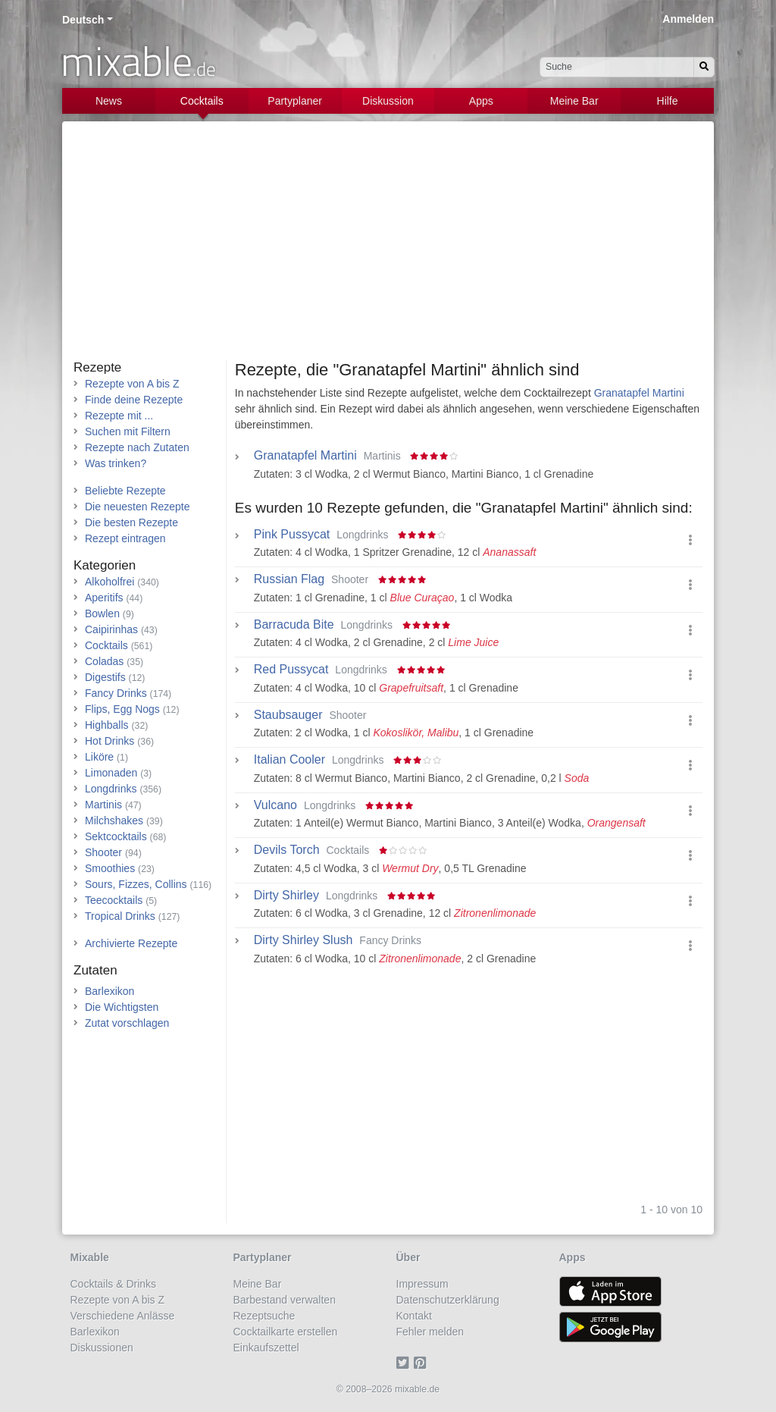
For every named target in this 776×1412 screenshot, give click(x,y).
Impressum (422, 1284)
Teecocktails (113, 900)
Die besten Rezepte (131, 522)
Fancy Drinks (116, 693)
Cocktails (202, 101)
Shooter (103, 852)
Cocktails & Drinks (113, 1284)
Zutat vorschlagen (127, 1023)
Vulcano (275, 805)
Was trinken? (115, 463)
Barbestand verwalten (284, 1300)
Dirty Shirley (286, 896)
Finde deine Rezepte (134, 400)
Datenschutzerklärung (447, 1300)
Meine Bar (574, 101)
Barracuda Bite (294, 625)
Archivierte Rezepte (131, 943)
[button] (690, 540)
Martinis (103, 805)
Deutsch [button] (83, 20)
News (108, 101)
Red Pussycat (291, 670)
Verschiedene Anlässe (122, 1316)
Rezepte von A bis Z (132, 384)
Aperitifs (104, 597)
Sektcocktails (116, 836)
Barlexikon (109, 991)
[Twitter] (405, 1363)
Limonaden (111, 773)
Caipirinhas (111, 629)
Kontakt (414, 1316)
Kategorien (105, 565)
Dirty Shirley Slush (303, 940)
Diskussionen (101, 1347)
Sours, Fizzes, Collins (136, 884)
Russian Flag (289, 579)
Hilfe (667, 101)
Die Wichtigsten (121, 1007)
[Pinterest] (422, 1363)
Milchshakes (114, 820)
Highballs (107, 725)
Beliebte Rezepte (125, 491)
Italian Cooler (289, 760)
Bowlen (102, 613)
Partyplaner (295, 101)
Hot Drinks (109, 741)
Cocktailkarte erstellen (285, 1332)
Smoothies (110, 868)
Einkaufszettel (266, 1347)
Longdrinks (111, 789)
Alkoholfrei (109, 582)
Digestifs (105, 677)
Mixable (89, 1257)
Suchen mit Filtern (128, 431)
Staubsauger (288, 715)
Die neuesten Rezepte (137, 506)
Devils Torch (287, 850)
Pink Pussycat (292, 535)
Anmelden (688, 19)
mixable (138, 60)
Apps (481, 101)
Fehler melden (430, 1332)
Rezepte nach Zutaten (137, 447)
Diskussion (388, 101)
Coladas (104, 661)
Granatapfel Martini (639, 393)
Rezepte (97, 367)
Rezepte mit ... (119, 415)
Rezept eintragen (125, 538)
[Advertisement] (388, 246)
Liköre (99, 757)
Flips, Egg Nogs (122, 709)
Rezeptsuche (264, 1316)
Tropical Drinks (120, 916)
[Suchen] (704, 67)
